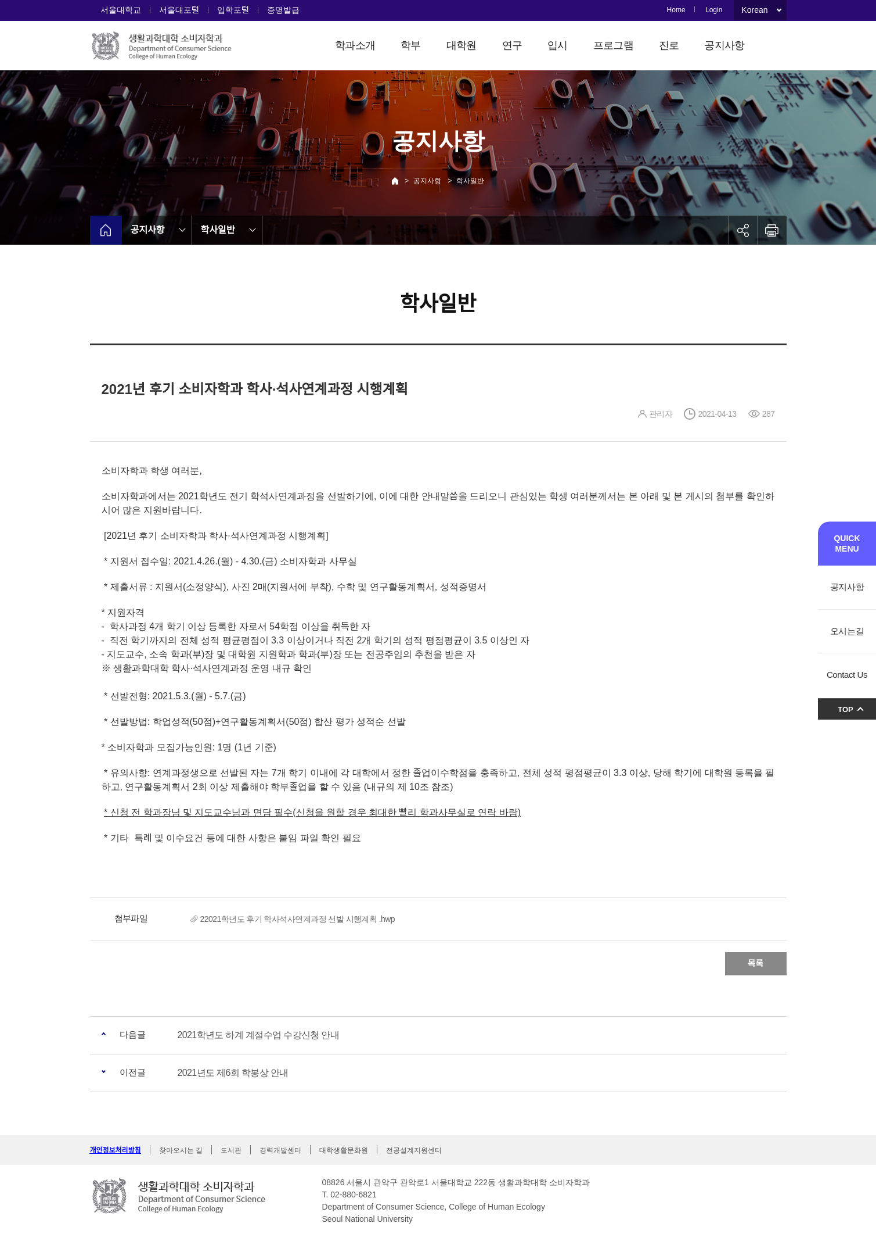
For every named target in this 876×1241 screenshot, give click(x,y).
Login (713, 10)
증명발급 (283, 10)
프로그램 (613, 45)
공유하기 (743, 230)
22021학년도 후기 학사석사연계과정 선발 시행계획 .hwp (297, 919)
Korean (754, 10)
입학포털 (233, 10)
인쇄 (772, 230)
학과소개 (355, 45)
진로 (669, 45)
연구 (512, 45)
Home (676, 10)
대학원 (461, 45)
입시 (557, 45)
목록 (756, 963)
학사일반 (470, 181)
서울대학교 (120, 10)
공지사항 (724, 45)
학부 (411, 45)
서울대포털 (179, 10)
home (106, 230)
